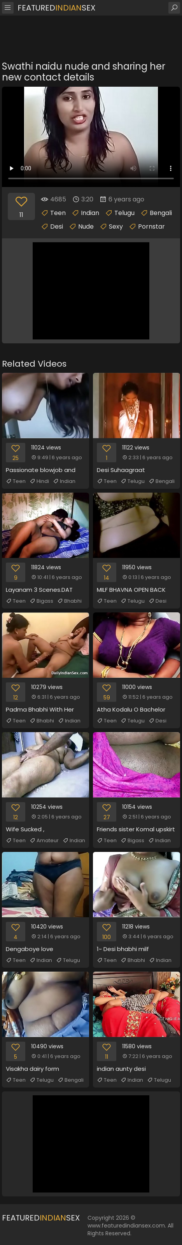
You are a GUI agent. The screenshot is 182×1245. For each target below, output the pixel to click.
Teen (58, 212)
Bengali (161, 212)
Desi (56, 226)
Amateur (44, 840)
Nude (86, 226)
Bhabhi (69, 601)
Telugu (124, 212)
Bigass (41, 601)
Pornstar (151, 226)
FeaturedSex (56, 7)
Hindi (39, 481)
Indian (90, 212)
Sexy (116, 226)
